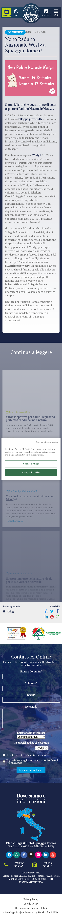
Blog (11, 611)
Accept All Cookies (31, 472)
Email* (31, 694)
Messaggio (31, 706)
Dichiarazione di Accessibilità (31, 908)
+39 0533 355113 (47, 864)
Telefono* (31, 682)
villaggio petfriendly (30, 119)
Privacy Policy (31, 899)
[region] (30, 459)
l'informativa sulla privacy (36, 754)
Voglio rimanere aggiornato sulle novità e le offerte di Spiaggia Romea (32, 761)
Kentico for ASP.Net (49, 912)
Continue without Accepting (47, 442)
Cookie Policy (31, 903)
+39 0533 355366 (18, 864)
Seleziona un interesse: (31, 732)
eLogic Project (16, 912)
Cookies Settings (31, 464)
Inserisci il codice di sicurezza (31, 742)
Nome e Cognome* (31, 671)
